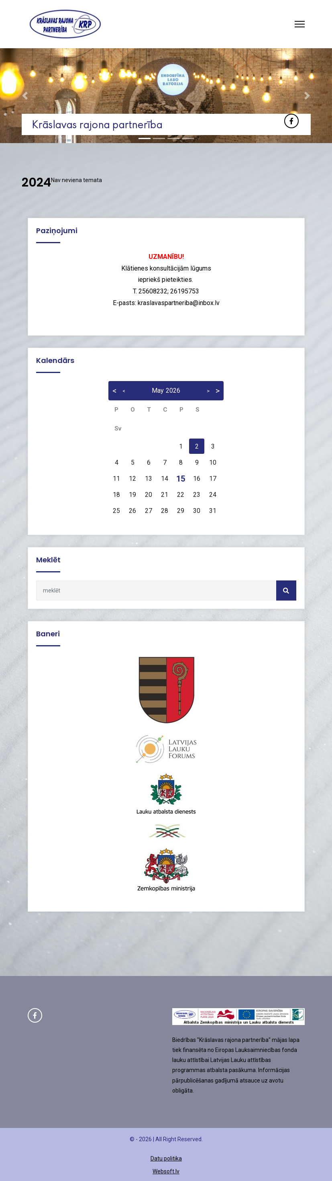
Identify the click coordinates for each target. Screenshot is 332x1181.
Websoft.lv (166, 1171)
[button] (25, 95)
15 (180, 479)
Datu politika (166, 1158)
